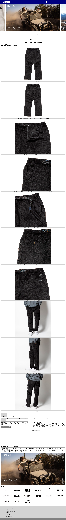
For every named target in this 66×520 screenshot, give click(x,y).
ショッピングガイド (9, 508)
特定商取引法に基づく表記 (10, 511)
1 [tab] (29, 32)
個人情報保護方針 (9, 509)
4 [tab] (33, 32)
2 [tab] (30, 32)
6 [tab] (36, 32)
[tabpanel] (33, 17)
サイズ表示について (5, 426)
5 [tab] (35, 32)
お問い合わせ (8, 514)
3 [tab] (32, 32)
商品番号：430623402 (4, 44)
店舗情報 (7, 512)
